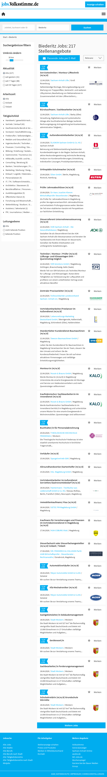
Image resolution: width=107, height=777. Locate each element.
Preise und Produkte (47, 747)
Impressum (75, 774)
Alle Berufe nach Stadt (12, 754)
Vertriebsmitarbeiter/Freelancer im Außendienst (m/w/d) (57, 310)
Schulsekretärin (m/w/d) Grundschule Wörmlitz (59, 698)
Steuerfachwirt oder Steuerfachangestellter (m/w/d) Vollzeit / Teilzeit (62, 544)
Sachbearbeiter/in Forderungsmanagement (62, 666)
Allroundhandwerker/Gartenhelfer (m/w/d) (62, 466)
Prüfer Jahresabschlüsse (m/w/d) (56, 187)
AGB (53, 774)
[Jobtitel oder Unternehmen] (19, 27)
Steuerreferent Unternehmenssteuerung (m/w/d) (60, 220)
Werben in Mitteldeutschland (50, 750)
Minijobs (6, 763)
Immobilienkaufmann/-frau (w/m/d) (58, 502)
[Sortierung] (91, 57)
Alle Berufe (8, 750)
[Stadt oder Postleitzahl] (53, 27)
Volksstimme (78, 744)
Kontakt (41, 754)
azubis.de (76, 754)
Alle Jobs (7, 744)
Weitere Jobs (71, 725)
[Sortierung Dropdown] (101, 57)
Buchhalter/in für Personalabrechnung (59, 427)
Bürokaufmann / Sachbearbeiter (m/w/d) (60, 109)
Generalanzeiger (79, 747)
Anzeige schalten (95, 4)
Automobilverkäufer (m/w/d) (64, 565)
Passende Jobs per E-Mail (59, 58)
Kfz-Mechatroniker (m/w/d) (63, 587)
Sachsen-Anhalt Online (82, 750)
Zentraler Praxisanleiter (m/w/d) (56, 290)
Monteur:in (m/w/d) (50, 368)
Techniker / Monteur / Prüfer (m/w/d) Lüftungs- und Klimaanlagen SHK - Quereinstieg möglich (58, 256)
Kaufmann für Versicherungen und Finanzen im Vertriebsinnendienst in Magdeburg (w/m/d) (62, 523)
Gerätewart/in (57, 640)
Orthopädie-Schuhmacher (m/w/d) (57, 169)
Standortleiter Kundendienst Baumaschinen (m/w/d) (62, 332)
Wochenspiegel (79, 760)
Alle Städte (8, 747)
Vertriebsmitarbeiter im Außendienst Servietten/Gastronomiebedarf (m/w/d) (60, 481)
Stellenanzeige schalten (48, 744)
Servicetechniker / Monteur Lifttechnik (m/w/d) (59, 74)
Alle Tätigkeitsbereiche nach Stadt (18, 760)
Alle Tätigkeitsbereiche (13, 757)
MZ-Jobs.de (77, 757)
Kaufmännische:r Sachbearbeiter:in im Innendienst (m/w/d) (59, 395)
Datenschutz (62, 774)
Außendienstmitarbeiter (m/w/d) (66, 135)
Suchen (87, 27)
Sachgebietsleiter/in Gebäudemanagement (61, 614)
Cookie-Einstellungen (93, 774)
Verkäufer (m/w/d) (49, 453)
